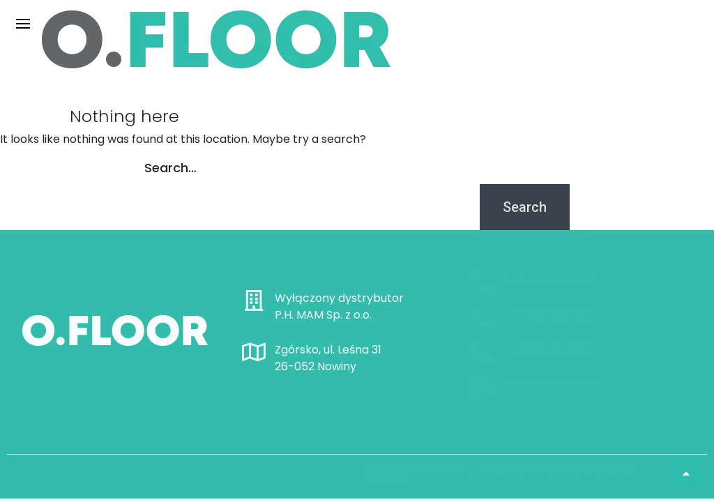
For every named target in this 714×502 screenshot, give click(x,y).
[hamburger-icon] (22, 23)
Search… (170, 167)
